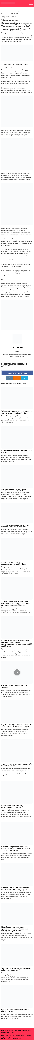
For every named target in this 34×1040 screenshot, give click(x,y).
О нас (13, 1032)
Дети (19, 11)
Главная (15, 11)
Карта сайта (5, 1032)
